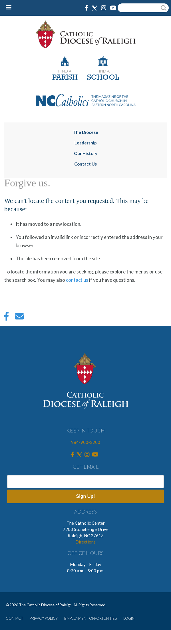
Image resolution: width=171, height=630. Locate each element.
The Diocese (85, 132)
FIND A (64, 71)
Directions (85, 541)
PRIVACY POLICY (44, 618)
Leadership (86, 142)
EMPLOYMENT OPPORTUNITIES (90, 618)
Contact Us (85, 163)
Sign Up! (85, 496)
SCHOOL (103, 78)
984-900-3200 (85, 442)
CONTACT (14, 618)
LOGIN (128, 618)
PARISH (65, 78)
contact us (77, 280)
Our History (85, 153)
